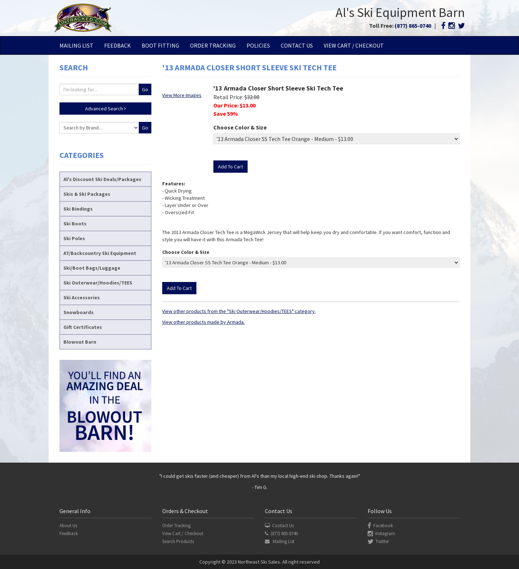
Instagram (381, 533)
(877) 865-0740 (413, 25)
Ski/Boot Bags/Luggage (91, 268)
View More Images (181, 95)
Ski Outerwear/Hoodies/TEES (97, 282)
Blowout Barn (79, 342)
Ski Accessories (81, 297)
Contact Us (297, 45)
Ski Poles (74, 238)
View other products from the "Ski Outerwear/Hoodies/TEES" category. (239, 311)
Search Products (178, 541)
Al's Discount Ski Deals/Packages (102, 179)
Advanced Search (105, 108)
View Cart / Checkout (354, 45)
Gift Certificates (82, 327)
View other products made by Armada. (203, 322)
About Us (68, 525)
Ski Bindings (78, 209)
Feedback (117, 45)
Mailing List (76, 45)
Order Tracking (213, 45)
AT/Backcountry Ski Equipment (99, 253)
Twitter (378, 541)
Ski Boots (74, 223)
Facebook (380, 525)
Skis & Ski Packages (86, 194)
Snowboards (78, 312)
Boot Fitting (160, 45)
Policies (258, 45)
